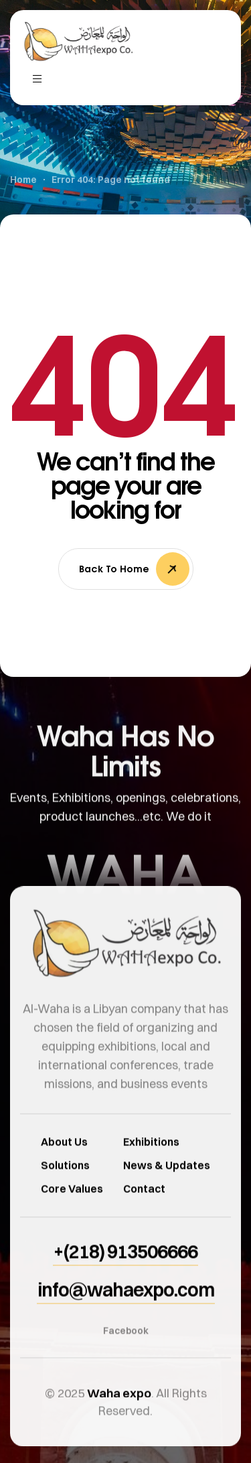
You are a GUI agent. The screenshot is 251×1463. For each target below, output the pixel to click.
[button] (125, 1277)
